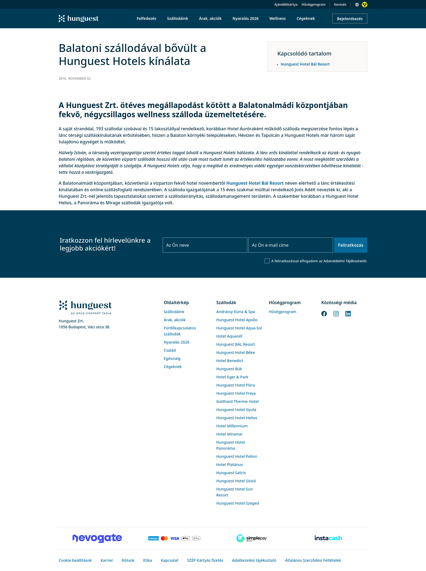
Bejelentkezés (350, 18)
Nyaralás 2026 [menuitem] (246, 18)
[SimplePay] (251, 538)
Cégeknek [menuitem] (306, 18)
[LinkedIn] (348, 313)
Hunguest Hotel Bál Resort (255, 183)
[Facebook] (324, 313)
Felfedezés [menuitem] (146, 18)
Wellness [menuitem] (278, 18)
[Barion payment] (174, 538)
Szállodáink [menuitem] (177, 18)
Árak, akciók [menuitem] (210, 18)
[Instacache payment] (328, 538)
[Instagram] (336, 313)
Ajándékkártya (285, 4)
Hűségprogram (313, 4)
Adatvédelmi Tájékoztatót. (345, 260)
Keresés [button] (340, 4)
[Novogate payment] (97, 538)
